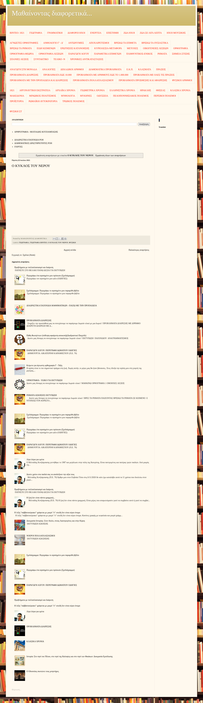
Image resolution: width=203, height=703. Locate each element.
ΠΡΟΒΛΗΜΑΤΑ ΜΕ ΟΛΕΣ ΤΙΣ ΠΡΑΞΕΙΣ (154, 75)
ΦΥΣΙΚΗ (72, 243)
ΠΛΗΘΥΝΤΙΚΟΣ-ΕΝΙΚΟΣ (139, 53)
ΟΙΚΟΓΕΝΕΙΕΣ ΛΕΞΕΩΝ (155, 48)
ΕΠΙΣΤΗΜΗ (112, 33)
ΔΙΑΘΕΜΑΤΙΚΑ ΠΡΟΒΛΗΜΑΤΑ (105, 69)
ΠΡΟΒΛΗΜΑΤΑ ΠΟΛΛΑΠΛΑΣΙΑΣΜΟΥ (93, 80)
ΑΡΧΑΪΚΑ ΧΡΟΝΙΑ (65, 90)
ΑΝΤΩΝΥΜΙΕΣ (76, 43)
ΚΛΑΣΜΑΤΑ (144, 69)
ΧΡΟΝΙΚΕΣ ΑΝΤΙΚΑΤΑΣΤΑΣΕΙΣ (86, 59)
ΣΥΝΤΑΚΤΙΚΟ (41, 59)
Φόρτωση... (16, 690)
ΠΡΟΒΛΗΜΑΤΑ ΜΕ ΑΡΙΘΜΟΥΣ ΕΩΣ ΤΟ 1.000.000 (102, 75)
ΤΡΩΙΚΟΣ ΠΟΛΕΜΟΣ (73, 101)
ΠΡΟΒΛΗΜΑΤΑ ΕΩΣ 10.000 (57, 75)
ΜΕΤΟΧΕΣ (132, 48)
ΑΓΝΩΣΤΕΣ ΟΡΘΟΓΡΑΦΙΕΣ (24, 43)
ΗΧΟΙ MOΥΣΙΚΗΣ (176, 33)
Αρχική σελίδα (70, 250)
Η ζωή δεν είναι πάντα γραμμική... (40, 498)
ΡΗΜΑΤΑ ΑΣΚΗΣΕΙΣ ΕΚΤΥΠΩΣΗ (41, 395)
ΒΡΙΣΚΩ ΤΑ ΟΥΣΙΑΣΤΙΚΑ (155, 43)
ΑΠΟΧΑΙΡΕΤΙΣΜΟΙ (99, 43)
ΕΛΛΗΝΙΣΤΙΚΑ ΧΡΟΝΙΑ (122, 90)
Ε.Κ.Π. (130, 69)
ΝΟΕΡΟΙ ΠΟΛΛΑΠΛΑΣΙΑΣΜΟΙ (40, 536)
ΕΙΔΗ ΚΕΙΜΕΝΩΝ (46, 48)
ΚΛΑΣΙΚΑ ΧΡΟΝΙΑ (180, 90)
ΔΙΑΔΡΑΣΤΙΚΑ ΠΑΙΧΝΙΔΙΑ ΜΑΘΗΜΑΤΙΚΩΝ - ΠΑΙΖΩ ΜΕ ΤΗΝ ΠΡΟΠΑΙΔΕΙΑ (61, 305)
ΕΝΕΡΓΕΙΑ (95, 33)
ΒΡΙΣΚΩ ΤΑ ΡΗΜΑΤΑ (21, 48)
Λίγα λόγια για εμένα (35, 459)
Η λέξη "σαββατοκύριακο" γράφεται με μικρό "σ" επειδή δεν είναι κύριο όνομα (47, 512)
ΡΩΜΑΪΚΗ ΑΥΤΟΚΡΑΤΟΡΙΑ (43, 101)
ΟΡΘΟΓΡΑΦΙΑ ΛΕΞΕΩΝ (51, 53)
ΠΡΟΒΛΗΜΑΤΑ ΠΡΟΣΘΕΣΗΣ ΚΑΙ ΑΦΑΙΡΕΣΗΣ (143, 80)
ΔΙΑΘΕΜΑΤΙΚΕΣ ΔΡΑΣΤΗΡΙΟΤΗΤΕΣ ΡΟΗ (33, 143)
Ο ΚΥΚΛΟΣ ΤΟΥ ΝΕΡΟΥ (31, 166)
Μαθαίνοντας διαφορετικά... (52, 13)
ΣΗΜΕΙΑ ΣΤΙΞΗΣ (181, 53)
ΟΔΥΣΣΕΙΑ (102, 96)
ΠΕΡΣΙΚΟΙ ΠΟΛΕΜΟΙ (165, 96)
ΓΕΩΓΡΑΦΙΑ (35, 33)
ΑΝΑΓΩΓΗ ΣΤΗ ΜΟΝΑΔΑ (23, 69)
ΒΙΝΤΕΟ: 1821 (17, 33)
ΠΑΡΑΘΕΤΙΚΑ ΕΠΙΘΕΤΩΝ (107, 53)
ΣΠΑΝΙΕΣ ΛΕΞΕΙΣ (19, 59)
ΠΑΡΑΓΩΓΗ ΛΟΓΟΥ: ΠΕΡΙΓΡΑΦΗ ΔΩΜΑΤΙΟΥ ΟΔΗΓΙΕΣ (51, 350)
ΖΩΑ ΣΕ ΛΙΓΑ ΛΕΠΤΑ (151, 33)
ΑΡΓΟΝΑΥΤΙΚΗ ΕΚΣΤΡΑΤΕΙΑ (34, 90)
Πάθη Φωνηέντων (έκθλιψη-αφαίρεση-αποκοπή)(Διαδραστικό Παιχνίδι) (56, 335)
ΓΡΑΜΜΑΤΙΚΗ (55, 33)
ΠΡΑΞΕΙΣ (161, 69)
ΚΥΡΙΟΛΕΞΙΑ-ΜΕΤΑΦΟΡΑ (108, 48)
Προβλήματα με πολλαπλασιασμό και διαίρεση (33, 267)
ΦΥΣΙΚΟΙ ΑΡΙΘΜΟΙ (182, 80)
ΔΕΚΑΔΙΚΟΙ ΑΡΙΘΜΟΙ (72, 69)
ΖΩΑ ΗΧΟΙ (129, 33)
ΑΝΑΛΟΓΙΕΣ (48, 69)
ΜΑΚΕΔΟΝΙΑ (17, 96)
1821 (12, 90)
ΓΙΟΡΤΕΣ (18, 147)
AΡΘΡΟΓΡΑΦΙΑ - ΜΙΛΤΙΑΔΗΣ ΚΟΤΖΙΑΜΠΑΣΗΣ (36, 132)
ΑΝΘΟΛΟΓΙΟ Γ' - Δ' (53, 43)
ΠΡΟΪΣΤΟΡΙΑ (17, 101)
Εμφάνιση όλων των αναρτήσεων (110, 155)
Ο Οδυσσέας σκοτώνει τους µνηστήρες (42, 671)
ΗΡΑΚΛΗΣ (145, 90)
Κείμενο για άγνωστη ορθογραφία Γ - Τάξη (44, 365)
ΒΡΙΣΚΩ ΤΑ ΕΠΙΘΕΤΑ (125, 43)
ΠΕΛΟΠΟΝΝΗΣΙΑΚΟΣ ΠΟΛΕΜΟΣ (131, 96)
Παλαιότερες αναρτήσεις (139, 250)
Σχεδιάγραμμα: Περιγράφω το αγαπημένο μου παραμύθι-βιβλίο (52, 291)
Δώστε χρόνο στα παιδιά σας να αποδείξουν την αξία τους (50, 474)
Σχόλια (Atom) (29, 255)
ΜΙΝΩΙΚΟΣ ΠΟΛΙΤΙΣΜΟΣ (42, 96)
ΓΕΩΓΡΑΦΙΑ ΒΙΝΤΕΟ (38, 243)
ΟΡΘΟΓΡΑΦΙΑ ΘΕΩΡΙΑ (22, 53)
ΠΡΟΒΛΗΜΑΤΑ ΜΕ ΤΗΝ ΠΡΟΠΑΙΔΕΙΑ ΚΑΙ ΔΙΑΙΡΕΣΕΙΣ (39, 80)
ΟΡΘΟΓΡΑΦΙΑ (180, 48)
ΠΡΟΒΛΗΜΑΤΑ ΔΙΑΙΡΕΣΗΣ (24, 75)
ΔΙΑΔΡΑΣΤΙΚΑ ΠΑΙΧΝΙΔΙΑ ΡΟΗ (29, 140)
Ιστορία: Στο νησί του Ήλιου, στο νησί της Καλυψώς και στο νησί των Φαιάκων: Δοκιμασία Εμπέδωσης (69, 656)
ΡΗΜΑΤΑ (162, 53)
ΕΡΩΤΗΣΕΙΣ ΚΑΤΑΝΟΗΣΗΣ (75, 48)
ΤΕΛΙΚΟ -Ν (59, 59)
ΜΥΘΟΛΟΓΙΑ (68, 96)
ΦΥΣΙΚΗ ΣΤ (16, 111)
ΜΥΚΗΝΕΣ (86, 96)
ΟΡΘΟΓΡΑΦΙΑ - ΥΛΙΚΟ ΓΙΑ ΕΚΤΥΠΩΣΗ (44, 380)
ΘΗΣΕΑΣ (160, 90)
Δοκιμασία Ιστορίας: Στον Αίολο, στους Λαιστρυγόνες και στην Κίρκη (55, 521)
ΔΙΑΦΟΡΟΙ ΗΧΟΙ (76, 33)
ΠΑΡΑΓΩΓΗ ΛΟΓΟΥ (78, 53)
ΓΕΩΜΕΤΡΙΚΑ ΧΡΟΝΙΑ (92, 90)
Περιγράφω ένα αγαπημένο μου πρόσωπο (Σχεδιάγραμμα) (50, 276)
